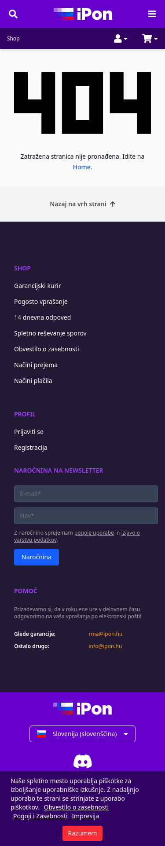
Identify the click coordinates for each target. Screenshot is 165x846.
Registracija (31, 447)
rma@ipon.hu (106, 634)
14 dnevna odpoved (42, 317)
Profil (25, 414)
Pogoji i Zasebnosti (40, 816)
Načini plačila (33, 380)
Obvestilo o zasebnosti (46, 349)
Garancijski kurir (37, 285)
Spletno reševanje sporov (50, 333)
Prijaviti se (29, 431)
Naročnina (36, 557)
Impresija (85, 816)
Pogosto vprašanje (41, 301)
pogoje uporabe (94, 532)
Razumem (82, 833)
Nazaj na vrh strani (82, 204)
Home (81, 167)
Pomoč (25, 591)
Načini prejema (36, 365)
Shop (13, 38)
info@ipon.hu (105, 646)
